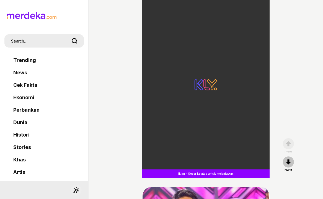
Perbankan (26, 110)
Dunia (20, 122)
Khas (19, 160)
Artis (19, 172)
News (20, 72)
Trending (24, 60)
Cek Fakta (25, 85)
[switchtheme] (76, 190)
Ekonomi (23, 97)
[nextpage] (288, 164)
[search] (74, 41)
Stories (22, 147)
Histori (21, 135)
